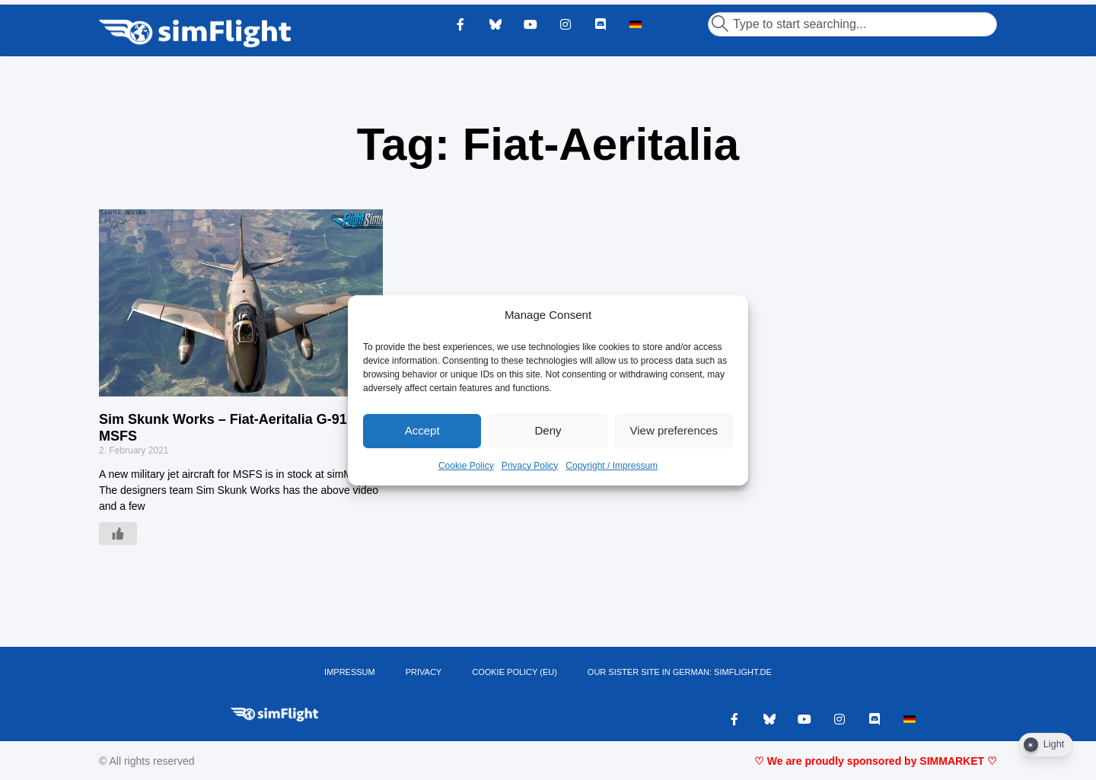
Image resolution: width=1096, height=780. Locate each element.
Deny (547, 430)
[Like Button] (118, 533)
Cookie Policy (466, 465)
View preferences (674, 430)
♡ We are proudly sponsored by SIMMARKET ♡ (875, 761)
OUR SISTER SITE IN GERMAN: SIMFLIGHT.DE (680, 672)
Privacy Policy (530, 465)
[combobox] (852, 24)
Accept (422, 430)
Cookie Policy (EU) (514, 672)
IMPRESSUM (349, 672)
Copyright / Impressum (612, 465)
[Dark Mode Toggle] (1045, 745)
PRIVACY (423, 672)
